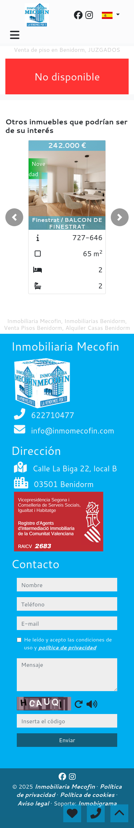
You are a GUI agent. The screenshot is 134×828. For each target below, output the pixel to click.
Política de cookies (88, 795)
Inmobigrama (97, 803)
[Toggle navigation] (15, 35)
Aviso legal (33, 803)
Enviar (67, 740)
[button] (14, 217)
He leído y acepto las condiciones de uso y (68, 643)
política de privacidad (67, 647)
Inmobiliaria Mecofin (65, 786)
